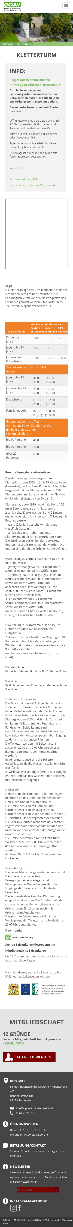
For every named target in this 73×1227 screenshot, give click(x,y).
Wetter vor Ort (18, 168)
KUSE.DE (6, 1220)
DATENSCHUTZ (34, 1220)
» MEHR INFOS (13, 1043)
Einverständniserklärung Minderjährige (33, 185)
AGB (47, 1220)
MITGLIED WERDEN (34, 1057)
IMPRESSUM (19, 1220)
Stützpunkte (7, 44)
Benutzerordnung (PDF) (24, 179)
